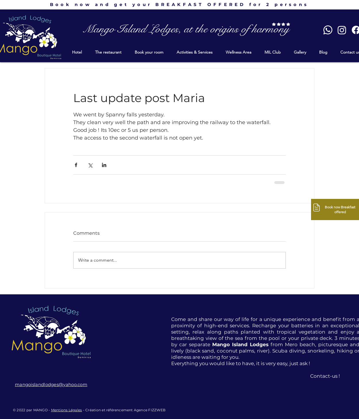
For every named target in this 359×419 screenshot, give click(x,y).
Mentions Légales (66, 410)
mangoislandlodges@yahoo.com (51, 384)
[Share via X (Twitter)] (90, 165)
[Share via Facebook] (76, 165)
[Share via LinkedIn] (104, 165)
